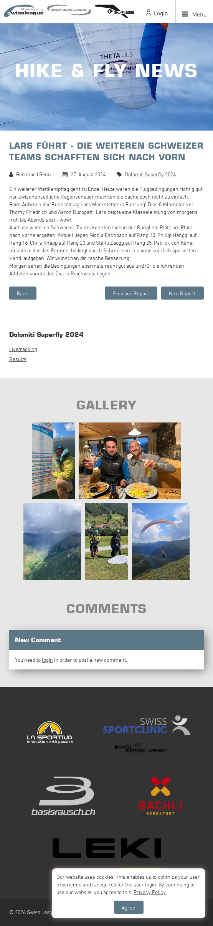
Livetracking (23, 349)
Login (157, 13)
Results (17, 359)
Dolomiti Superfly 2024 (150, 174)
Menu (194, 14)
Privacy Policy (150, 892)
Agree (128, 907)
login (47, 659)
